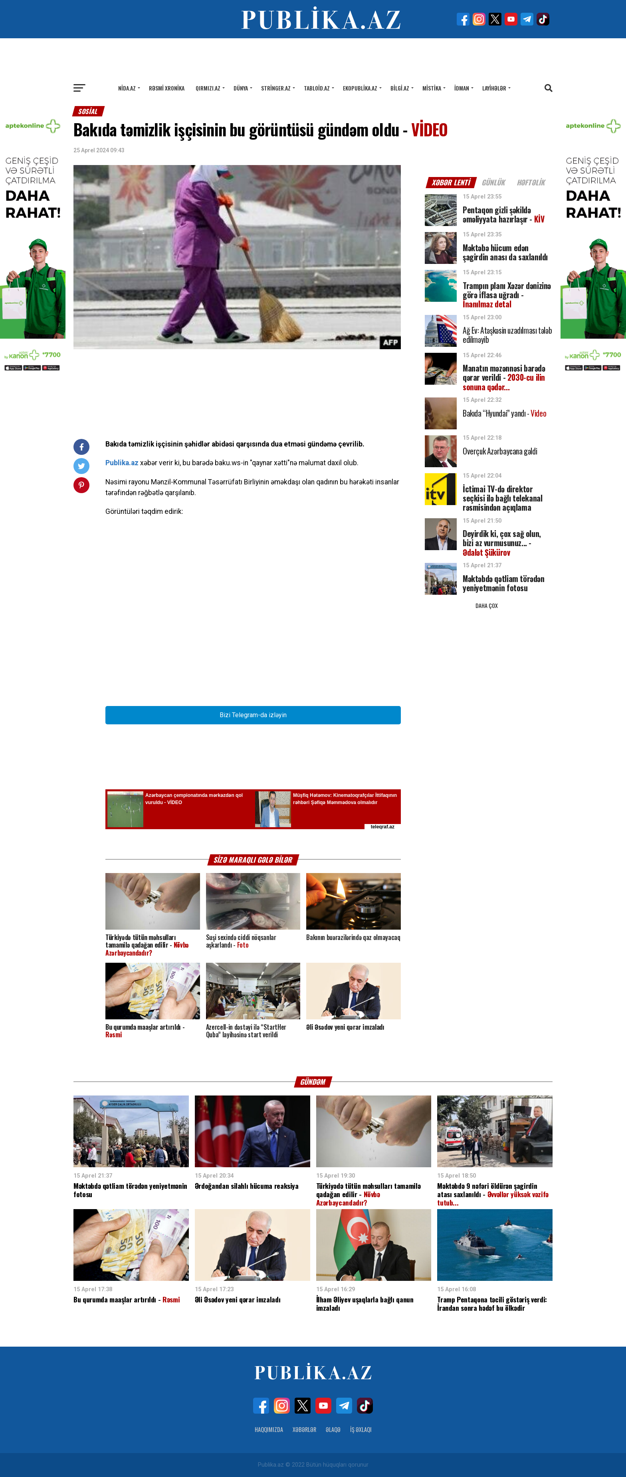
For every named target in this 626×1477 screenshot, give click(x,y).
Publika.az (122, 463)
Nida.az (127, 88)
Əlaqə (333, 1429)
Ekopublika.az (360, 88)
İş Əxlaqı (361, 1429)
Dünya (241, 88)
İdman (461, 88)
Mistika (431, 88)
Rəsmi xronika (166, 88)
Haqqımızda (269, 1429)
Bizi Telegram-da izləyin (253, 715)
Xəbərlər (304, 1429)
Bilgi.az (399, 88)
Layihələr (494, 88)
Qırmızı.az (208, 88)
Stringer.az (276, 88)
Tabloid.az (317, 88)
